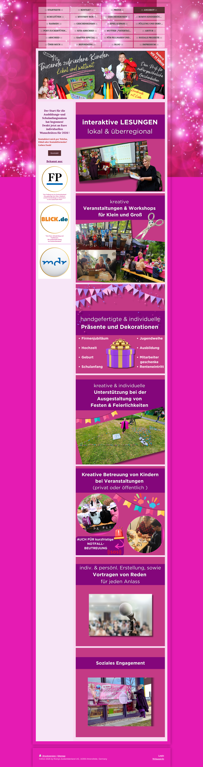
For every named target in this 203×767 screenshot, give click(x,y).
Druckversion (47, 756)
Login (161, 756)
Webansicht (158, 758)
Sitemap (61, 756)
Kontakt (55, 153)
